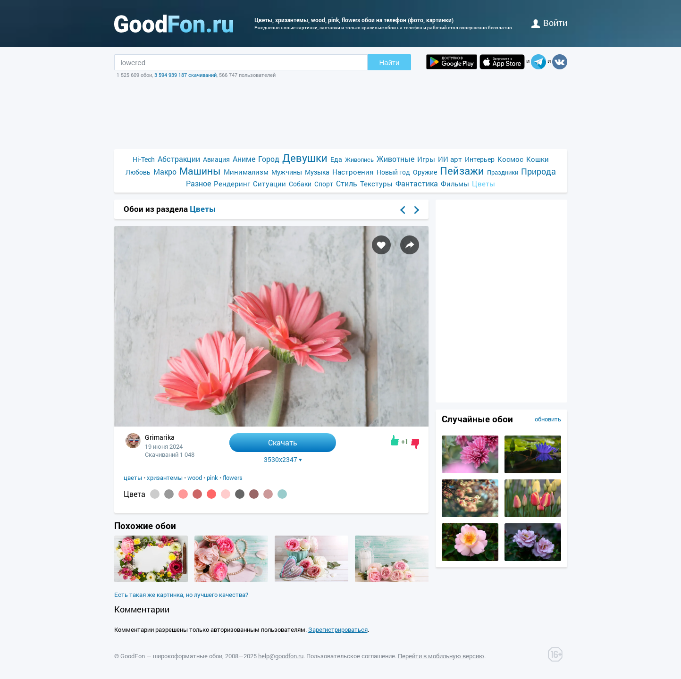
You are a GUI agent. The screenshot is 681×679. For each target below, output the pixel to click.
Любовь (138, 172)
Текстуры (376, 183)
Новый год (393, 172)
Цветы (483, 183)
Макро (165, 171)
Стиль (346, 183)
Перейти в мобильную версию (441, 656)
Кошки (537, 159)
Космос (510, 159)
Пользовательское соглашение (350, 656)
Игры (426, 159)
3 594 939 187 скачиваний (185, 74)
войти (549, 22)
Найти (389, 63)
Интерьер (480, 159)
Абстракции (179, 159)
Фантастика (416, 183)
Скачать (282, 442)
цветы (133, 477)
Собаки (300, 183)
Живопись (359, 159)
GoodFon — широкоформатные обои (171, 656)
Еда (336, 159)
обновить (548, 419)
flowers (233, 477)
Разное (198, 183)
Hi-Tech (144, 159)
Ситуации (269, 183)
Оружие (425, 172)
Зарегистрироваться (338, 629)
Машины (200, 171)
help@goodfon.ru (280, 656)
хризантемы (165, 477)
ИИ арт (450, 159)
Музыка (317, 172)
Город (268, 159)
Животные (395, 159)
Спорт (323, 183)
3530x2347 (283, 459)
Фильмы (455, 183)
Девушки (305, 157)
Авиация (216, 159)
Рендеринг (232, 183)
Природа (538, 171)
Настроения (353, 171)
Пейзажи (462, 170)
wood (194, 477)
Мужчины (286, 172)
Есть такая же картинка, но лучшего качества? (181, 594)
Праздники (502, 172)
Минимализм (246, 171)
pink (212, 477)
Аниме (244, 159)
